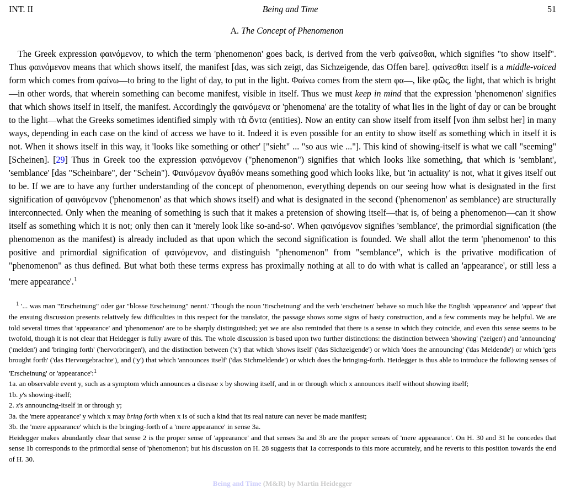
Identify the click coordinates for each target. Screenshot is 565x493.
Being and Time (237, 483)
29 (60, 159)
